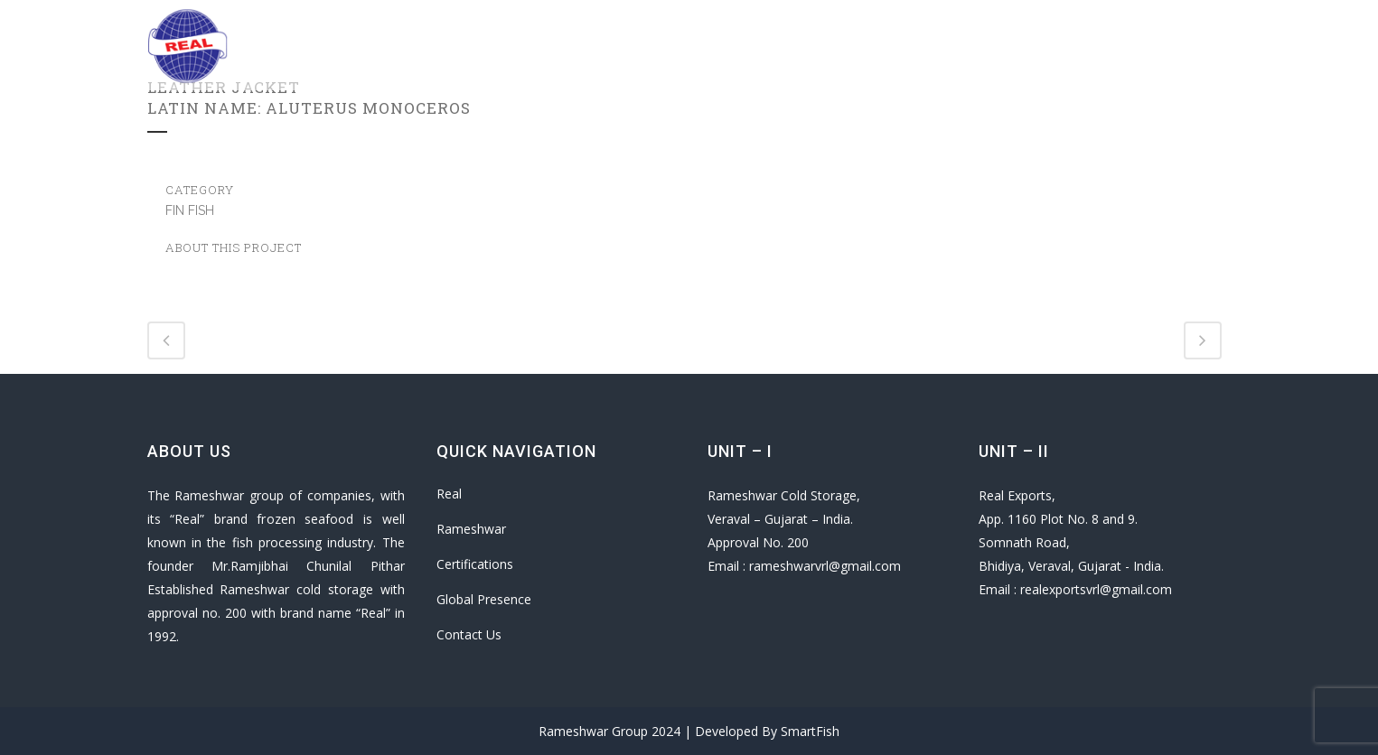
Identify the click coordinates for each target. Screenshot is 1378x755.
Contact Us (469, 634)
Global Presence (483, 599)
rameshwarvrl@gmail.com (825, 565)
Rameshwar (471, 528)
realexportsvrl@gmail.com (1096, 589)
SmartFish (810, 731)
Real (449, 493)
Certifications (474, 564)
